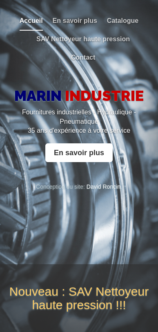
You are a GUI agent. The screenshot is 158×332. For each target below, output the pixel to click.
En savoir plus (75, 20)
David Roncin (103, 186)
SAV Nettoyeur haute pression (83, 39)
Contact (83, 57)
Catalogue (122, 20)
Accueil (31, 20)
